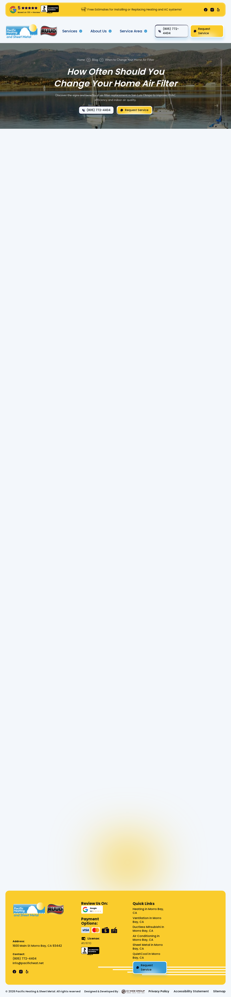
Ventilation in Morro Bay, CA (147, 920)
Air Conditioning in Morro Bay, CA (146, 938)
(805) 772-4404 (24, 959)
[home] (22, 31)
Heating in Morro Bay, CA (148, 911)
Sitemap (219, 991)
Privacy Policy (159, 991)
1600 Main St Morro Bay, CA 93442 (37, 946)
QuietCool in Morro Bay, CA (146, 956)
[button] (72, 31)
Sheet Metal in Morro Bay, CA (148, 947)
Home (81, 59)
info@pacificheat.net (28, 963)
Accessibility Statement (191, 991)
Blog (95, 59)
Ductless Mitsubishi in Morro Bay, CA (148, 929)
